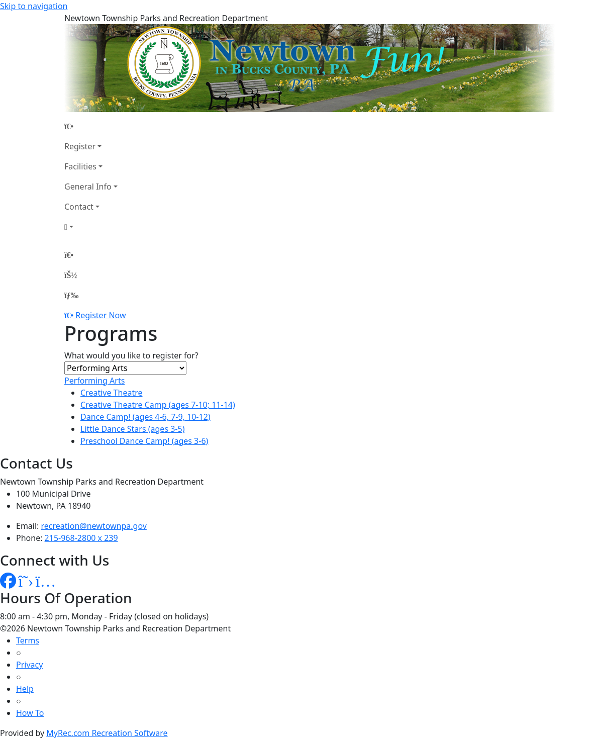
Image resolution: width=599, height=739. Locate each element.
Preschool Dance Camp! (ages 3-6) (144, 440)
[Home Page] (91, 126)
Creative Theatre (111, 392)
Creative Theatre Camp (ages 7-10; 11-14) (157, 404)
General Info (88, 186)
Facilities (80, 166)
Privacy (29, 664)
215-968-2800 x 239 (81, 537)
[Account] (91, 227)
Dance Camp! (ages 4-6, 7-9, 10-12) (145, 416)
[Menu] (71, 295)
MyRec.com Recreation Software (106, 732)
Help (25, 688)
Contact (78, 206)
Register (79, 146)
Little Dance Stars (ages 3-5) (132, 428)
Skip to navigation (33, 6)
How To (30, 712)
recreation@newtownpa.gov (94, 525)
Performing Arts (94, 380)
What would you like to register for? (131, 355)
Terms (27, 640)
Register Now (100, 315)
